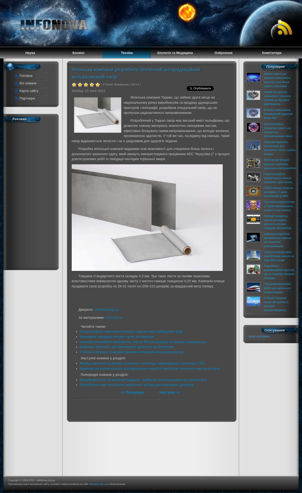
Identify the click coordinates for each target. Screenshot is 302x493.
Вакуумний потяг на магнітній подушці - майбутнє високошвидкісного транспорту (143, 380)
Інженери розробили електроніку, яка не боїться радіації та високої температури (143, 342)
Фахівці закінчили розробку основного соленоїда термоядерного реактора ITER (142, 363)
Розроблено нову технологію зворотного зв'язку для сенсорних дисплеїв (136, 385)
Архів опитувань (259, 336)
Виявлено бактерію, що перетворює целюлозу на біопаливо (127, 347)
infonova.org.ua (98, 484)
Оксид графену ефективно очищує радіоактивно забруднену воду (131, 331)
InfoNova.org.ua (106, 309)
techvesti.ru (114, 317)
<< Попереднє (133, 392)
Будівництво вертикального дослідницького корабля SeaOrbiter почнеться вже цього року (150, 368)
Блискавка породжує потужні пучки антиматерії (117, 337)
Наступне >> (169, 392)
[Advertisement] (33, 195)
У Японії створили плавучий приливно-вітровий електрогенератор (131, 352)
